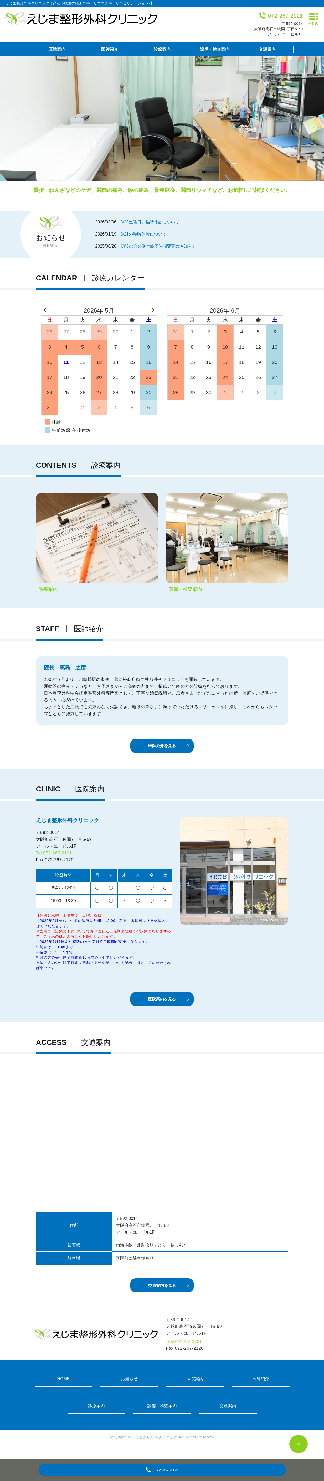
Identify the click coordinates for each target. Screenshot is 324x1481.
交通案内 (267, 49)
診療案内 (162, 49)
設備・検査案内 (214, 49)
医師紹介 (109, 49)
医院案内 (57, 49)
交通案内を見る (162, 1294)
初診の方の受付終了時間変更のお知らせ (158, 246)
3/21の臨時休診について (144, 234)
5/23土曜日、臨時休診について (150, 222)
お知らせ (129, 1388)
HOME (63, 1388)
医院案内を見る (162, 1005)
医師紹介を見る (162, 748)
